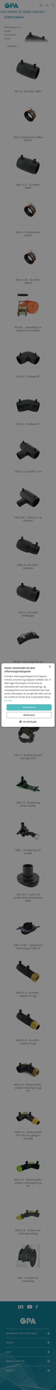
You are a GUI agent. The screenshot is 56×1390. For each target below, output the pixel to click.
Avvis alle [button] (29, 715)
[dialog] (28, 695)
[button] (27, 721)
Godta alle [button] (29, 707)
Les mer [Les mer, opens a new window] (8, 700)
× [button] (50, 667)
